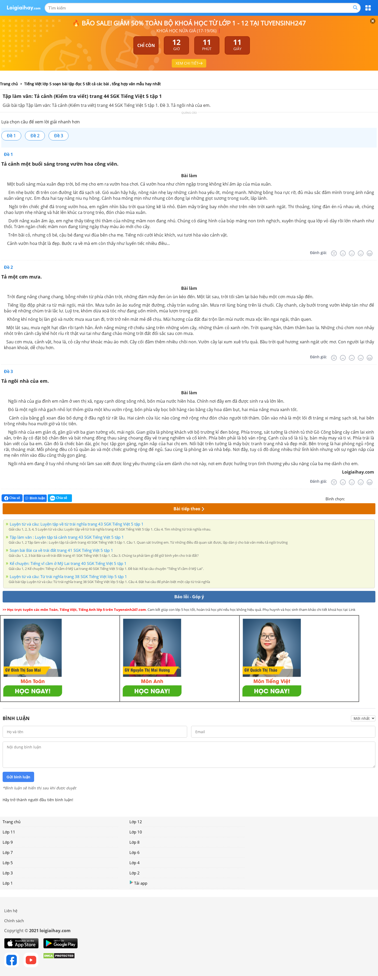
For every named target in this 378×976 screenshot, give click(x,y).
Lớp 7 (8, 852)
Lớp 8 (134, 842)
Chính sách (14, 920)
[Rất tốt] (369, 253)
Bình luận (35, 498)
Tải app (138, 883)
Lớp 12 (135, 821)
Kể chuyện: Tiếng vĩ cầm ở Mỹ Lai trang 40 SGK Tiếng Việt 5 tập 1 (68, 563)
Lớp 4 (134, 862)
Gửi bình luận (18, 777)
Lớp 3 (8, 872)
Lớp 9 (8, 842)
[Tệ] (342, 253)
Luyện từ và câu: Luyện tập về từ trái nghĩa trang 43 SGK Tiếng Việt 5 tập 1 (77, 524)
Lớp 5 (8, 862)
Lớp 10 (135, 832)
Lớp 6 (134, 852)
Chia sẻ (12, 498)
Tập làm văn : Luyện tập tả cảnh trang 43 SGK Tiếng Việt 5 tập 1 (67, 537)
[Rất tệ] (333, 253)
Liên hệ (10, 910)
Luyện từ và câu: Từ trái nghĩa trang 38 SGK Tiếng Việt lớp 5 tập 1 (68, 576)
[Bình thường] (351, 253)
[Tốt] (360, 253)
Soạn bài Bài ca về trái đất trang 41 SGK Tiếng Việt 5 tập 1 (61, 550)
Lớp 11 (9, 832)
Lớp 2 (134, 872)
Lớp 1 (8, 883)
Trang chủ (11, 821)
